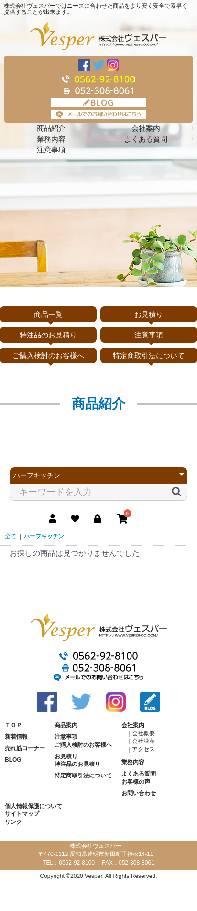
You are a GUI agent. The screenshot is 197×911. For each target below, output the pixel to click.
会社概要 (143, 733)
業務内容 (51, 139)
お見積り (148, 314)
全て (10, 536)
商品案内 (66, 725)
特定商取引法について (149, 355)
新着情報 (16, 736)
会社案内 (145, 128)
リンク (13, 822)
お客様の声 (135, 781)
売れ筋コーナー (25, 748)
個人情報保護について (33, 806)
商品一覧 (48, 314)
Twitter (98, 65)
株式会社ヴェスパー (98, 36)
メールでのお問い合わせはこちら (98, 114)
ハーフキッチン (44, 536)
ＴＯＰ (13, 725)
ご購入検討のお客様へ (48, 355)
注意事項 (51, 150)
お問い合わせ (138, 793)
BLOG (98, 102)
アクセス (143, 749)
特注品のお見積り (48, 335)
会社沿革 (143, 741)
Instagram (113, 65)
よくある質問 (145, 139)
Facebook (84, 65)
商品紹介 (51, 128)
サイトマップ (22, 813)
